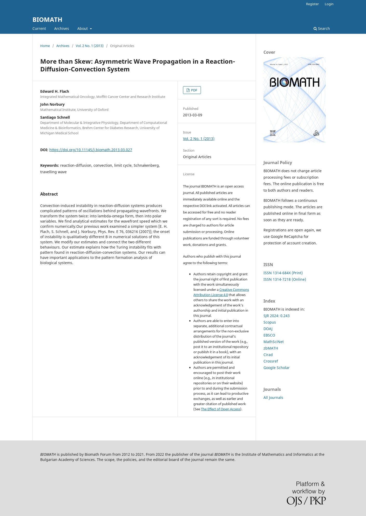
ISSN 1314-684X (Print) (283, 272)
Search (322, 28)
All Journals (273, 397)
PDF (193, 90)
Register (312, 4)
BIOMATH (47, 19)
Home (45, 45)
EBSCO (269, 335)
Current (39, 28)
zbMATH (270, 348)
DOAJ (268, 328)
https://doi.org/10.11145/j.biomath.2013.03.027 (90, 149)
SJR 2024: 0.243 (276, 315)
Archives (61, 28)
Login (329, 4)
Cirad (268, 354)
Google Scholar (276, 367)
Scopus (269, 322)
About (83, 28)
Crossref (270, 361)
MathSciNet (273, 341)
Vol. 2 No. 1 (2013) (90, 45)
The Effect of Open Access (220, 409)
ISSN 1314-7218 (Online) (284, 279)
